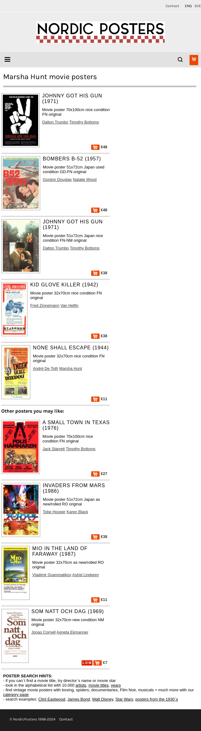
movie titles (98, 685)
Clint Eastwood (51, 699)
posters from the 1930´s (157, 699)
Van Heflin (69, 305)
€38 (99, 273)
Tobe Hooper (54, 511)
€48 (99, 147)
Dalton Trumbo (55, 122)
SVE (197, 6)
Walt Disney (102, 699)
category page (16, 694)
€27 (99, 473)
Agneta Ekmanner (72, 632)
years (116, 685)
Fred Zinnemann (44, 305)
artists (80, 685)
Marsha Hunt (70, 368)
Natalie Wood (85, 179)
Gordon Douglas (57, 179)
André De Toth (45, 368)
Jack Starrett (53, 448)
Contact (172, 6)
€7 (100, 662)
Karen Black (77, 511)
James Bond (78, 699)
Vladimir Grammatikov (51, 574)
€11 (99, 399)
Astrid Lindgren (85, 574)
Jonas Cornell (43, 632)
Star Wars (124, 699)
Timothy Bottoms (84, 122)
